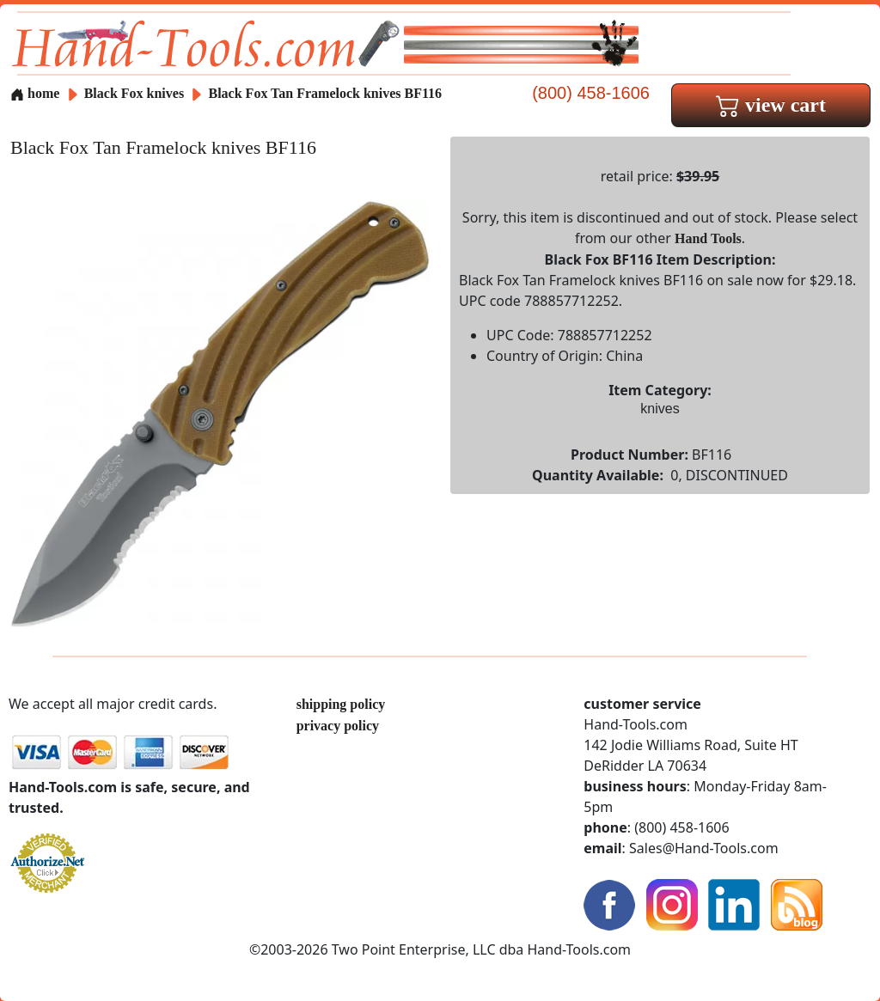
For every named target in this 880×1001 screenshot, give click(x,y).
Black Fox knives (134, 93)
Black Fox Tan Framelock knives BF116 (325, 93)
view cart (771, 105)
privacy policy (337, 725)
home (34, 93)
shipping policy (341, 704)
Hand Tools (708, 238)
